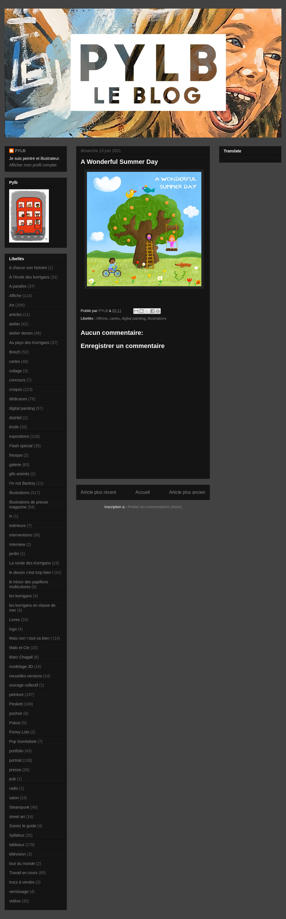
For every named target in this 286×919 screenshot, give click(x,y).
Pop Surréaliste (23, 741)
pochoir (15, 713)
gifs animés (19, 474)
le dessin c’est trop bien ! (31, 572)
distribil (15, 417)
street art (17, 816)
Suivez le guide (22, 825)
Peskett (16, 704)
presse (15, 769)
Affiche (102, 318)
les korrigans (20, 596)
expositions (19, 436)
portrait (15, 760)
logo (13, 629)
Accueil (143, 492)
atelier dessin (21, 333)
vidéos (15, 901)
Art (11, 305)
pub (12, 779)
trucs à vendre (22, 882)
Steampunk (19, 807)
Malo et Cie (19, 647)
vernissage (19, 891)
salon (14, 797)
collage (15, 371)
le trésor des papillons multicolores (28, 584)
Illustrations (157, 318)
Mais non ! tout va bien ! (30, 638)
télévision (17, 854)
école (14, 427)
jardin (14, 553)
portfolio (16, 751)
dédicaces (18, 399)
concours (17, 380)
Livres (14, 619)
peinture (16, 694)
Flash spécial (21, 445)
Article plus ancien (187, 492)
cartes (115, 318)
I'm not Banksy (22, 483)
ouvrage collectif (23, 685)
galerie (15, 464)
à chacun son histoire (28, 267)
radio (13, 788)
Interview (17, 544)
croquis (15, 389)
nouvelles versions (25, 676)
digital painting (134, 318)
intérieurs (17, 525)
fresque (16, 455)
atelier (14, 324)
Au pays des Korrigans (29, 342)
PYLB (20, 150)
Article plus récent (98, 492)
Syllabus (16, 835)
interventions (20, 535)
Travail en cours (23, 872)
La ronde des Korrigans (30, 563)
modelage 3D (21, 666)
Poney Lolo (19, 732)
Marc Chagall (21, 657)
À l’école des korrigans (29, 277)
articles (15, 314)
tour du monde (22, 863)
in (10, 516)
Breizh (15, 352)
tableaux (16, 844)
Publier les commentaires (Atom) (155, 507)
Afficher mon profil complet (32, 165)
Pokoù (15, 723)
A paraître (18, 286)
